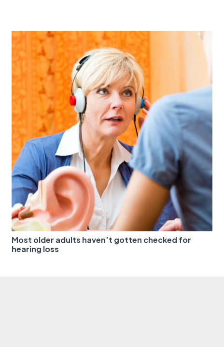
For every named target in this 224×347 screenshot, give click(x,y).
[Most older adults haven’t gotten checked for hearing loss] (112, 36)
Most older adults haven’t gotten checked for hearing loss (101, 244)
